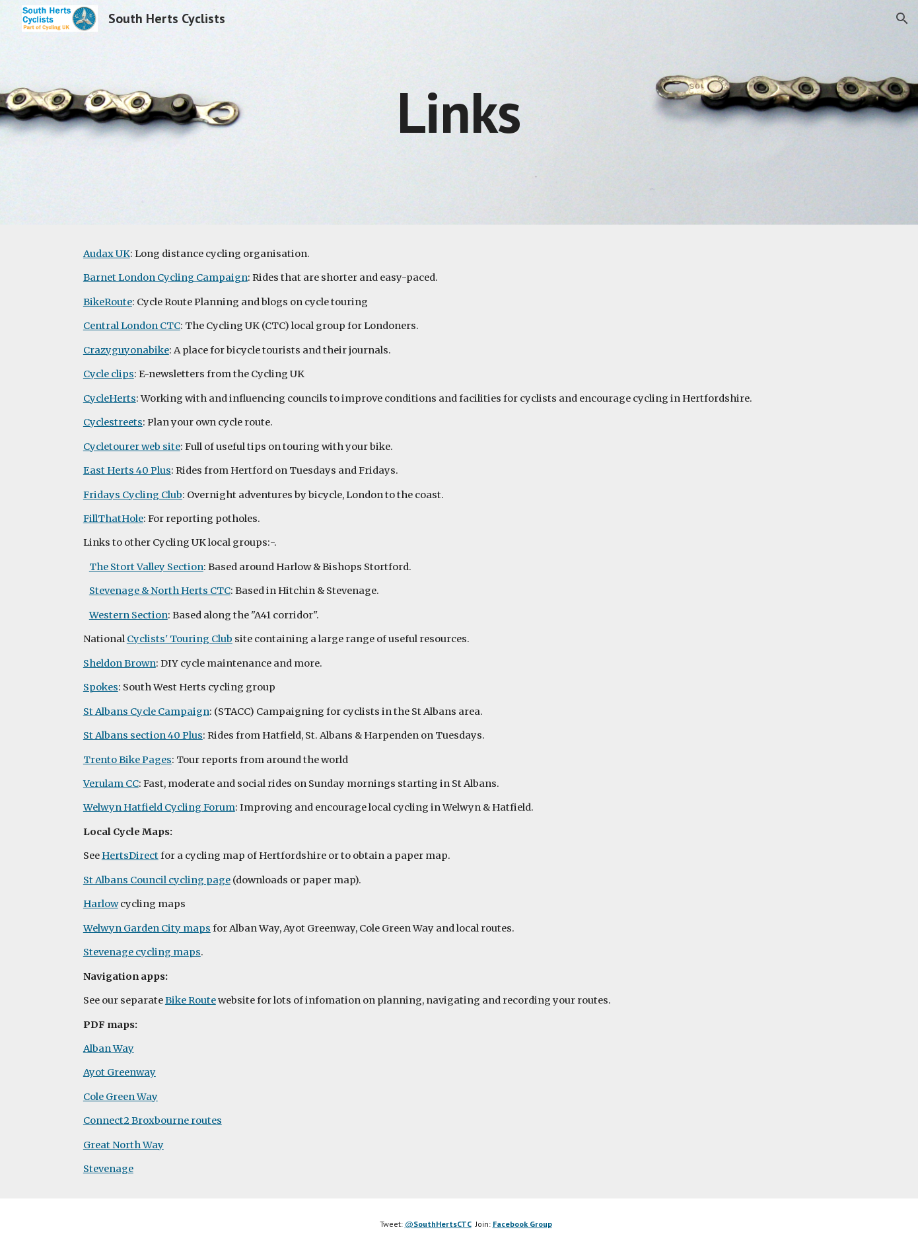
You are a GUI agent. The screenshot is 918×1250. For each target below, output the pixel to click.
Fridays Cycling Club (132, 495)
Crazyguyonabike (126, 350)
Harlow (100, 904)
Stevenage (108, 1169)
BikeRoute (107, 302)
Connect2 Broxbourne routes (152, 1120)
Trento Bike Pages (127, 760)
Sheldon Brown (119, 663)
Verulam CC (111, 784)
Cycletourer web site (131, 447)
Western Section (128, 615)
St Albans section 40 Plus (143, 735)
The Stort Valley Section (146, 567)
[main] (459, 112)
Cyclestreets (113, 422)
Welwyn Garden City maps (147, 928)
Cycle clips (108, 374)
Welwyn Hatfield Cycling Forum (159, 807)
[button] (902, 18)
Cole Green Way (120, 1097)
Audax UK (106, 254)
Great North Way (123, 1145)
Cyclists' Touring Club (179, 639)
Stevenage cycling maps (142, 952)
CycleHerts (109, 398)
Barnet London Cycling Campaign (165, 277)
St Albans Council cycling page (156, 880)
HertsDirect (130, 856)
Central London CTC (131, 326)
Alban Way (108, 1048)
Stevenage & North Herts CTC (159, 591)
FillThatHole (113, 519)
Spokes (100, 687)
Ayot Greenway (119, 1072)
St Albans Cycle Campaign (146, 711)
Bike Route (190, 1000)
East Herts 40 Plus (127, 470)
